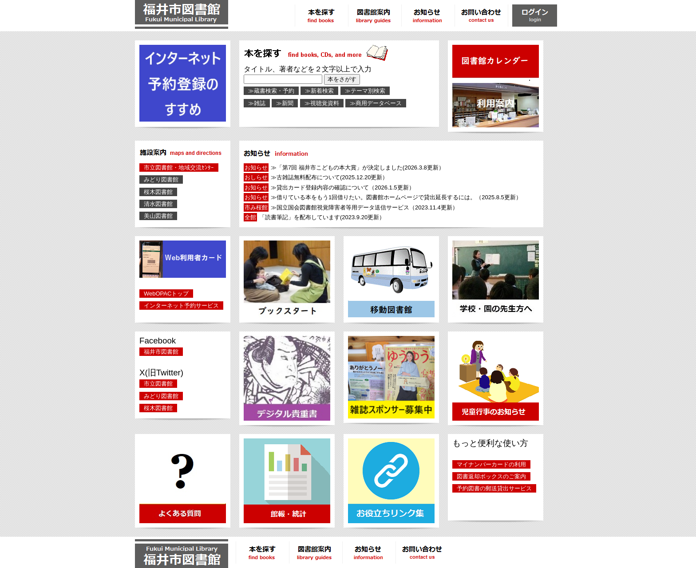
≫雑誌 (256, 103)
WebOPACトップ (166, 293)
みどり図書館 (161, 179)
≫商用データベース (376, 103)
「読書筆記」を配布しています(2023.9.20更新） (314, 217)
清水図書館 (158, 204)
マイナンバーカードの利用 (491, 464)
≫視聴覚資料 (321, 103)
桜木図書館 (158, 192)
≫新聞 (284, 103)
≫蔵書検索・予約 (271, 90)
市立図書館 (158, 383)
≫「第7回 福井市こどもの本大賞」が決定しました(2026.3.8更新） (344, 167)
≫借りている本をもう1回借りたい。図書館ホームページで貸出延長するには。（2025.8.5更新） (383, 197)
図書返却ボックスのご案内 (491, 476)
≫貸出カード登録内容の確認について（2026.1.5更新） (329, 187)
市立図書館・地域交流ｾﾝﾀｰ (179, 167)
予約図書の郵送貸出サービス (494, 488)
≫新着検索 (319, 90)
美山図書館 (158, 216)
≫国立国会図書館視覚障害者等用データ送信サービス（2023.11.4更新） (351, 207)
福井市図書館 (161, 351)
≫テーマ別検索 (365, 90)
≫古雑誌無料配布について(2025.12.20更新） (316, 177)
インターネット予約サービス (181, 305)
